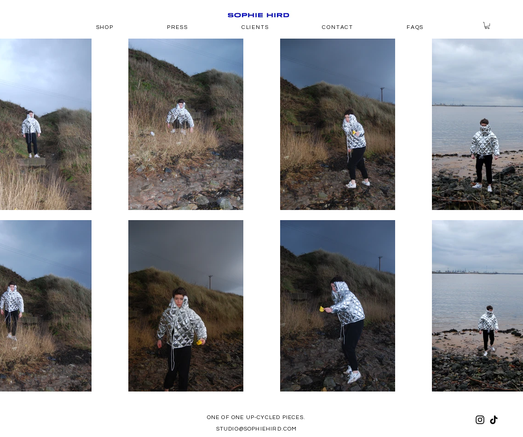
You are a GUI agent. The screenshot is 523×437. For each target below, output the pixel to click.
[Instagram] (480, 420)
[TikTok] (494, 420)
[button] (487, 25)
